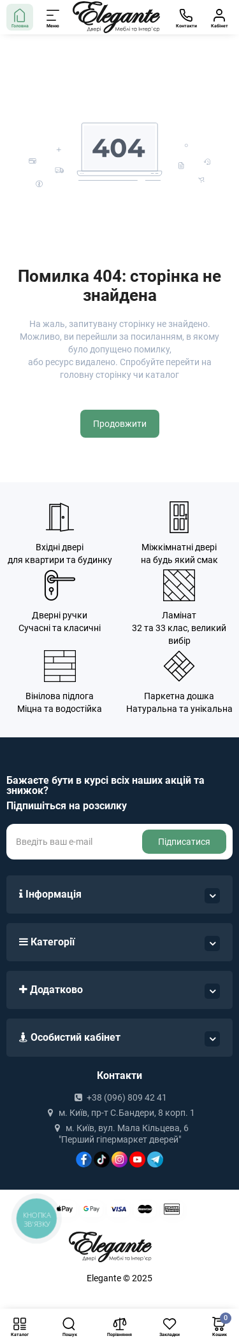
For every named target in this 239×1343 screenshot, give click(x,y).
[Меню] (54, 17)
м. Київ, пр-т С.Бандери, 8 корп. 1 (119, 1113)
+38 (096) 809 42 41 (119, 1097)
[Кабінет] (219, 17)
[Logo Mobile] (116, 17)
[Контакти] (186, 17)
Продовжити (120, 424)
